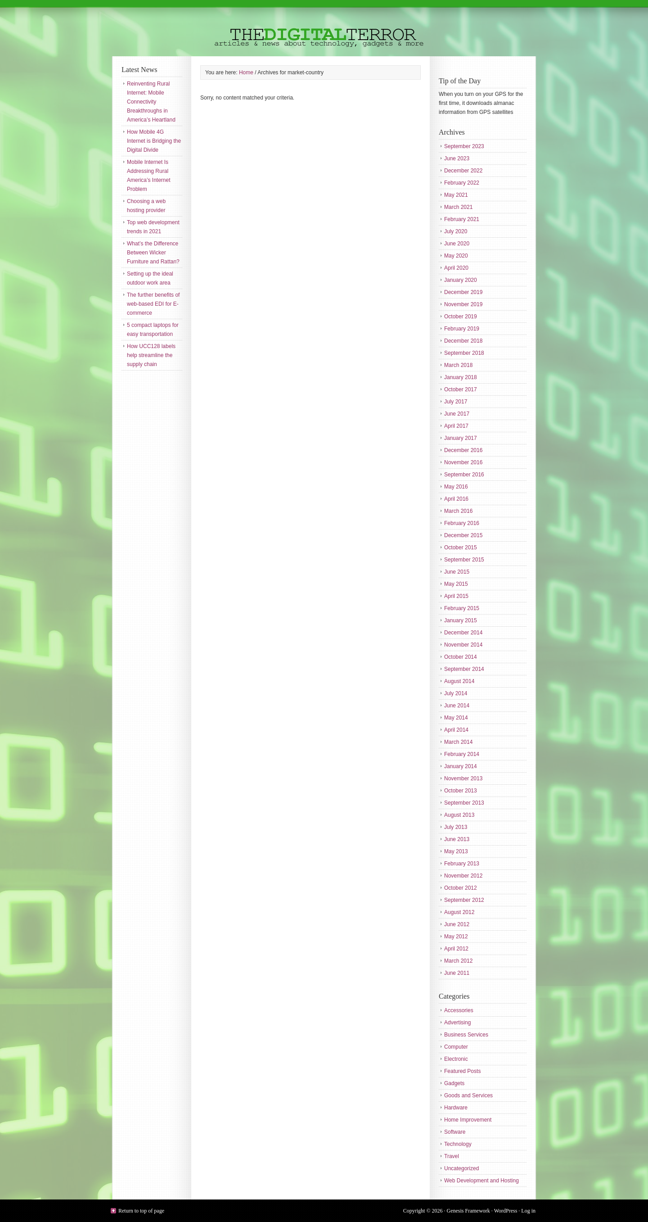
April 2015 (456, 596)
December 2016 (463, 450)
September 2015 (464, 560)
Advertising (457, 1022)
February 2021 (461, 219)
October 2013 (460, 791)
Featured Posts (462, 1071)
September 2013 (464, 803)
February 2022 (461, 183)
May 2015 (456, 584)
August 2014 (459, 681)
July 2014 (455, 693)
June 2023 (456, 158)
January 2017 (460, 438)
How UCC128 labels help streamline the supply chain (151, 355)
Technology (458, 1144)
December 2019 (463, 292)
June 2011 (456, 973)
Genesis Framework (468, 1211)
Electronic (456, 1059)
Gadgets (454, 1083)
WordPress (506, 1211)
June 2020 (456, 243)
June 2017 (456, 414)
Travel (451, 1156)
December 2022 (463, 170)
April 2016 (456, 499)
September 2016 (464, 474)
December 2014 (463, 632)
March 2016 (458, 511)
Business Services (466, 1035)
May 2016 (456, 487)
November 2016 (463, 462)
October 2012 (460, 888)
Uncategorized (461, 1168)
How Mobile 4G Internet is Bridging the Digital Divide (154, 141)
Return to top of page (141, 1211)
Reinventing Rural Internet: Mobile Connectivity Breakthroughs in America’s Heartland (151, 102)
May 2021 (456, 195)
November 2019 (463, 304)
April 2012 (456, 949)
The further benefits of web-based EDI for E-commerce (153, 304)
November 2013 (463, 778)
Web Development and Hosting (481, 1180)
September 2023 (464, 146)
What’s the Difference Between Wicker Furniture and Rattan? (153, 252)
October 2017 (460, 389)
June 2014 (456, 705)
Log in (528, 1211)
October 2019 (460, 316)
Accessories (458, 1010)
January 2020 (460, 280)
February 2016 (461, 523)
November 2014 (463, 645)
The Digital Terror (324, 28)
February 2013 (461, 863)
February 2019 (461, 329)
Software (454, 1132)
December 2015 (463, 535)
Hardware (456, 1107)
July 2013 (455, 827)
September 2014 (464, 669)
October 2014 (460, 657)
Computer (456, 1047)
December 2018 (463, 341)
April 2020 (456, 268)
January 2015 (460, 620)
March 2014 (458, 742)
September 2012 (464, 900)
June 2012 (456, 924)
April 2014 (456, 730)
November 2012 (463, 876)
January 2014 (460, 766)
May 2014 (456, 718)
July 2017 (455, 401)
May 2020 (456, 256)
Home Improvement (467, 1120)
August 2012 (459, 912)
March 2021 (458, 207)
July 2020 (455, 231)
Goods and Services (468, 1095)
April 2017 (456, 426)
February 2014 (461, 754)
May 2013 (456, 851)
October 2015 (460, 547)
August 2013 (459, 815)
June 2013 (456, 839)
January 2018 (460, 377)
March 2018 (458, 365)
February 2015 (461, 608)
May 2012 (456, 936)
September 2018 (464, 353)
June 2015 (456, 572)
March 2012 (458, 961)
